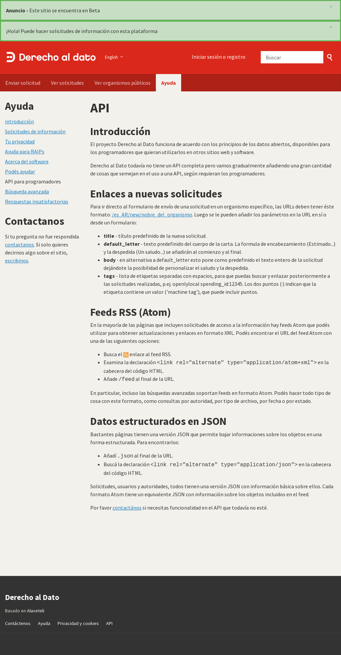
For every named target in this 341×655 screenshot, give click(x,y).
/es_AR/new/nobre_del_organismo (152, 214)
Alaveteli (35, 608)
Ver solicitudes (67, 82)
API (109, 621)
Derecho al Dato (51, 57)
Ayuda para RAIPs (24, 151)
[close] (331, 27)
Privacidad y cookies (78, 621)
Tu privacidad (20, 141)
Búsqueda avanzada (27, 191)
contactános (127, 505)
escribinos (16, 260)
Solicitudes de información (35, 131)
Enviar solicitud (22, 82)
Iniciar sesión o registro (218, 56)
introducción (19, 121)
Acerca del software (27, 161)
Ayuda (168, 82)
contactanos (19, 244)
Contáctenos (18, 621)
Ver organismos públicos (123, 82)
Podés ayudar (20, 171)
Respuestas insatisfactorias (36, 201)
